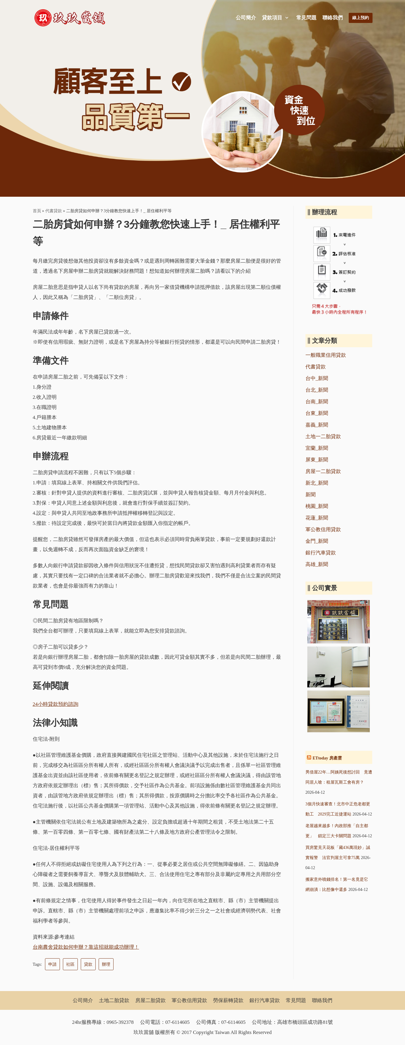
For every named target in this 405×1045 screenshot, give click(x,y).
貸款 (88, 964)
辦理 (106, 964)
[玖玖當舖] (71, 17)
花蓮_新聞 (316, 518)
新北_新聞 (316, 483)
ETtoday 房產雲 (327, 758)
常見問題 (306, 18)
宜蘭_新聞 (316, 448)
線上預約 (360, 17)
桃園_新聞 (316, 506)
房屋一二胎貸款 (323, 471)
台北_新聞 (316, 390)
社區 (70, 964)
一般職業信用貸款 (325, 355)
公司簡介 (246, 18)
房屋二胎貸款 (150, 1000)
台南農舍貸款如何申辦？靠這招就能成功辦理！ (86, 947)
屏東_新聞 (316, 460)
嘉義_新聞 (316, 425)
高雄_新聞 (316, 564)
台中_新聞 (316, 378)
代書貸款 (53, 210)
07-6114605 (177, 1022)
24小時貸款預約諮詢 (55, 704)
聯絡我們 (332, 18)
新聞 (310, 494)
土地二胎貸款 (114, 1000)
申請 (52, 964)
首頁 (37, 210)
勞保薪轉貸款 (228, 1000)
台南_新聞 (316, 401)
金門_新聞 (316, 541)
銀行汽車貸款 (320, 553)
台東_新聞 (316, 413)
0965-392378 (120, 1022)
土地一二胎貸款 (323, 436)
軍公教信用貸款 (323, 529)
